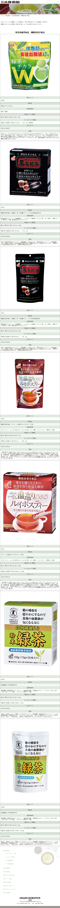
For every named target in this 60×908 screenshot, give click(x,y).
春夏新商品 (10, 860)
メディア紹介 (8, 878)
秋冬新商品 (10, 864)
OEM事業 (7, 892)
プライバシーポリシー (11, 889)
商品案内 (7, 850)
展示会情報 (8, 882)
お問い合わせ (8, 885)
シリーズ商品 (11, 857)
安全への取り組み (10, 875)
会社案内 (7, 871)
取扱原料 (7, 868)
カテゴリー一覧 (12, 853)
